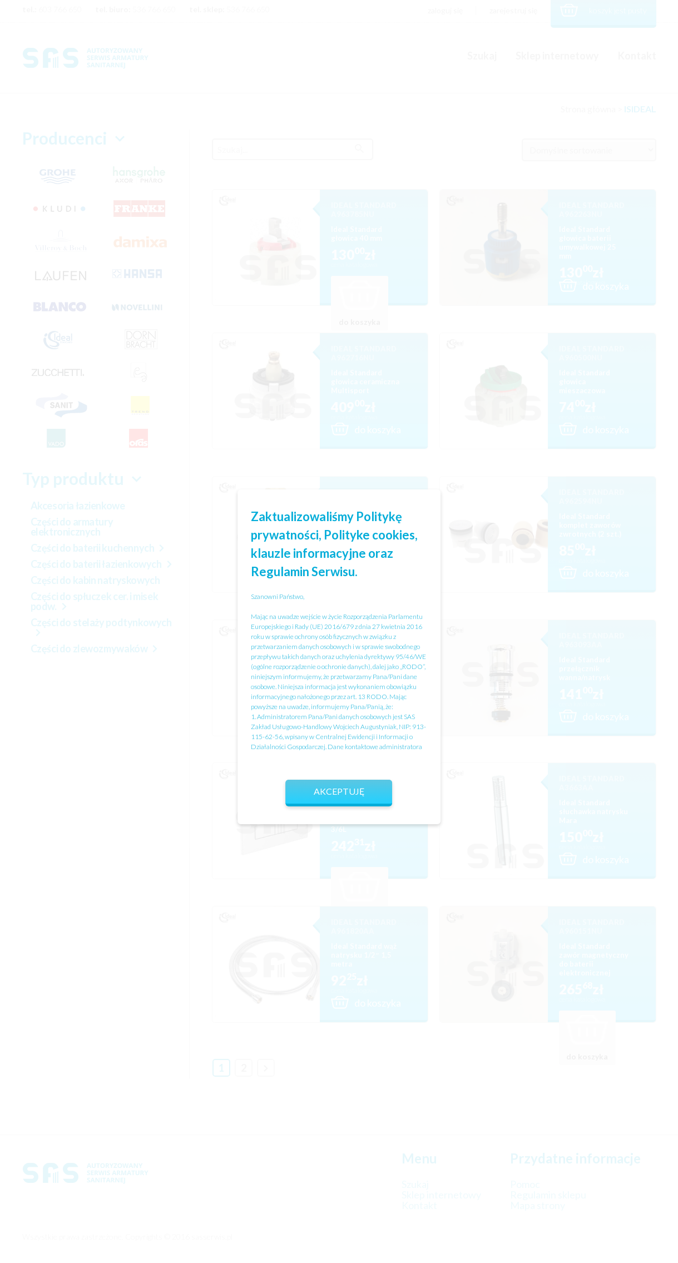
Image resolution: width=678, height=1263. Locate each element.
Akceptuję (339, 791)
